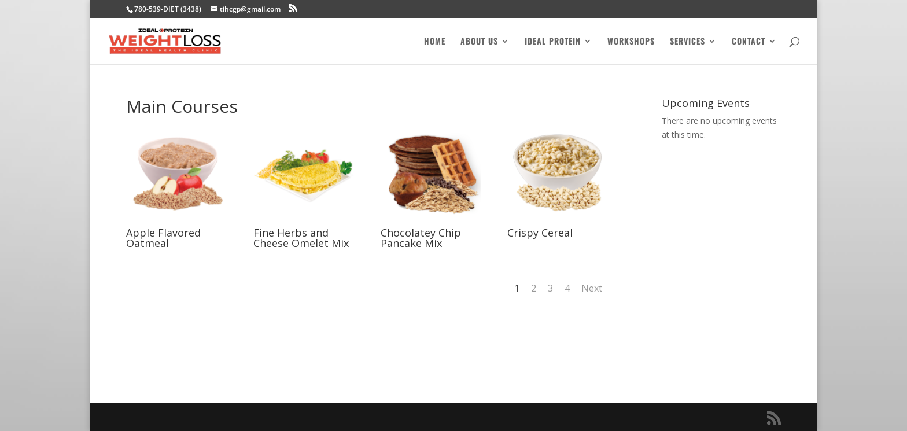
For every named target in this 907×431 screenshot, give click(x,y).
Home (434, 42)
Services (687, 42)
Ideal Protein (553, 42)
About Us (479, 42)
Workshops (631, 42)
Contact (748, 42)
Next (591, 288)
